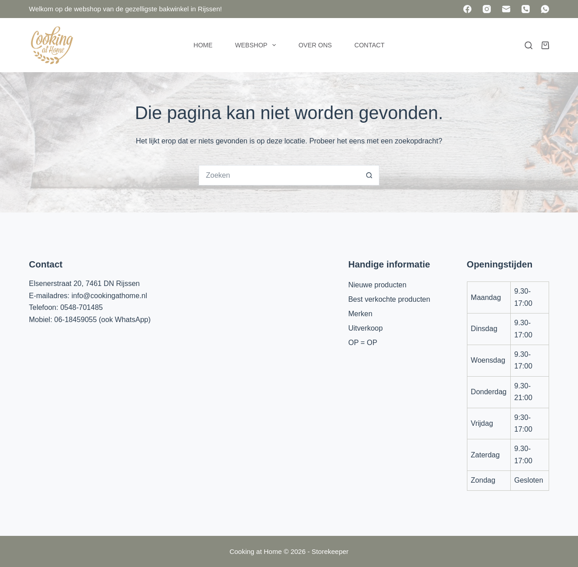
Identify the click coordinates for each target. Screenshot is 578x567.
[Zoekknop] (369, 175)
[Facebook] (467, 9)
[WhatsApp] (545, 9)
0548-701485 (81, 307)
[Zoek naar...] (279, 175)
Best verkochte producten (389, 299)
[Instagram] (487, 9)
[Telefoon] (526, 9)
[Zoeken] (528, 45)
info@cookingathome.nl (109, 296)
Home (203, 45)
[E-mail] (506, 9)
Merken (360, 314)
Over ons (315, 45)
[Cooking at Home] (51, 45)
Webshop (257, 45)
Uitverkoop (365, 328)
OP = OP (362, 342)
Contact (369, 45)
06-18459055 (75, 319)
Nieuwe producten (377, 285)
